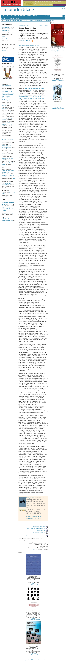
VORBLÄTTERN (43, 25)
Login (17, 18)
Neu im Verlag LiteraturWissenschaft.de (33, 654)
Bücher (22, 16)
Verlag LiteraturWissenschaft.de (33, 584)
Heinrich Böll (5, 91)
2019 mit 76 (5, 155)
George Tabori (31, 498)
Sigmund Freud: (8, 208)
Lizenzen (35, 549)
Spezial (16, 16)
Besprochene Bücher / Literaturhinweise (28, 45)
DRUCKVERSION (42, 531)
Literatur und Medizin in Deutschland (8, 176)
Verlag (63, 8)
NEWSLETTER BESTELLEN (40, 533)
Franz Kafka (5, 197)
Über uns (12, 18)
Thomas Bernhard (6, 104)
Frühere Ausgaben (11, 20)
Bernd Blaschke (26, 41)
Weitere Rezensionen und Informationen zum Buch (34, 517)
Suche (47, 16)
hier (31, 90)
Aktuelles (4, 16)
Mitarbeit (4, 18)
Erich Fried (4, 108)
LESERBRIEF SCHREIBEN (40, 527)
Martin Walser (7, 93)
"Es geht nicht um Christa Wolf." (7, 158)
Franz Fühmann (11, 112)
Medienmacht (5, 30)
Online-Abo (4, 50)
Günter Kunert (5, 90)
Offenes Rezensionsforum (8, 39)
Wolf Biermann (9, 94)
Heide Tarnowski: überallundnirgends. (7, 146)
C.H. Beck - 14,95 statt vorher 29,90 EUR (58, 50)
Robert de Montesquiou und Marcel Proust (8, 171)
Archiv (11, 16)
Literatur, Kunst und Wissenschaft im (8, 202)
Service (35, 16)
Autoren (29, 16)
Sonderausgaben (6, 85)
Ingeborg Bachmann (7, 118)
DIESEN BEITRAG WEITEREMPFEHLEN (37, 529)
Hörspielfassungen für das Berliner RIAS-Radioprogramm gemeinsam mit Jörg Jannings (31, 97)
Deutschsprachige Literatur (34, 20)
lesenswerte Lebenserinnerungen (34, 88)
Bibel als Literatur (8, 213)
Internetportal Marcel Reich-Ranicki (7, 123)
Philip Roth (12, 90)
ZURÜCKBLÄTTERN (23, 25)
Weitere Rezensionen (48, 20)
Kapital (3, 36)
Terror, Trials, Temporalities (6, 183)
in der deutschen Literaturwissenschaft (7, 219)
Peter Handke (10, 115)
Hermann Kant (5, 97)
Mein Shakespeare (6, 96)
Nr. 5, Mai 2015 (21, 20)
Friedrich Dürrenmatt (6, 100)
